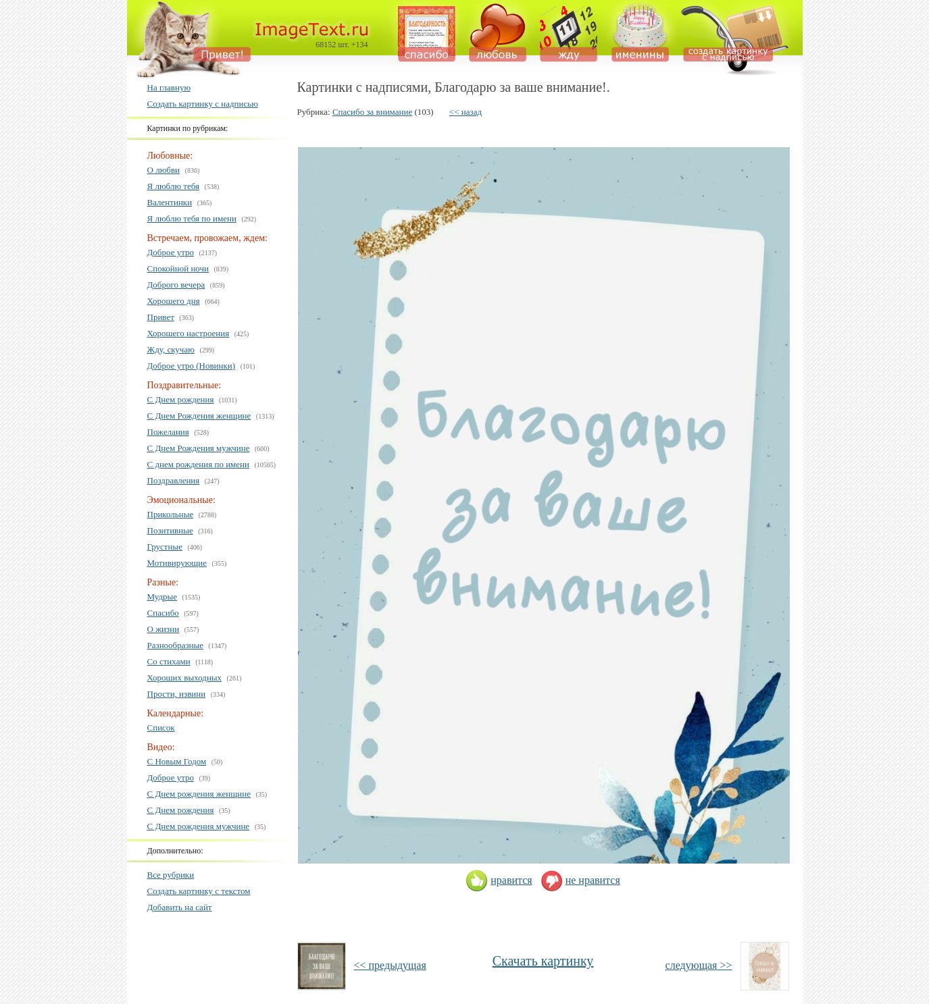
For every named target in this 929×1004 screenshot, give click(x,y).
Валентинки (170, 202)
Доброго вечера (176, 285)
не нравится (580, 880)
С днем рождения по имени (198, 464)
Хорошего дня (173, 301)
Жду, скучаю (171, 349)
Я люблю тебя (173, 186)
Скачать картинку (543, 960)
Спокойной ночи (178, 268)
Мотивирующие (177, 563)
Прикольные (170, 514)
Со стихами (169, 661)
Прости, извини (176, 694)
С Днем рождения (180, 399)
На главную (169, 87)
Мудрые (162, 596)
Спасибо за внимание (372, 112)
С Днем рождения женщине (199, 794)
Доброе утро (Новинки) (191, 366)
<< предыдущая (390, 965)
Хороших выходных (184, 677)
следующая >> (699, 965)
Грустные (164, 546)
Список (161, 727)
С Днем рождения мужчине (198, 826)
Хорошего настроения (188, 333)
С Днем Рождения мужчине (198, 448)
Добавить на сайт (179, 907)
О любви (163, 170)
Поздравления (173, 480)
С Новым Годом (177, 761)
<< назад (465, 112)
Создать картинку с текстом (199, 891)
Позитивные (170, 530)
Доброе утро (171, 252)
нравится (499, 880)
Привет (160, 317)
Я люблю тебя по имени (191, 218)
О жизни (163, 629)
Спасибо (163, 613)
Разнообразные (175, 645)
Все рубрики (171, 875)
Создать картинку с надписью (202, 104)
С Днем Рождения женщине (199, 416)
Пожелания (168, 432)
